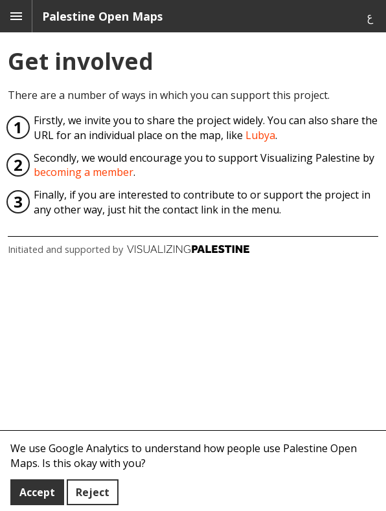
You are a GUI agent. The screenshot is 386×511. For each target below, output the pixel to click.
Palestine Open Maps (102, 16)
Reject (92, 492)
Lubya (260, 135)
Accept (37, 492)
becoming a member (83, 172)
